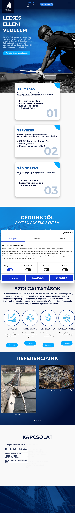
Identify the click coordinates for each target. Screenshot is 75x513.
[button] (4, 390)
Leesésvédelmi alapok (31, 183)
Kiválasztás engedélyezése (37, 278)
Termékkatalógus (28, 180)
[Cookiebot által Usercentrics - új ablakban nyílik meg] (64, 233)
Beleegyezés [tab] (13, 239)
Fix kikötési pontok (29, 101)
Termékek (26, 89)
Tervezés (25, 130)
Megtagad (13, 278)
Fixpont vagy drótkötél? (32, 146)
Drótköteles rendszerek (32, 103)
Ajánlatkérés (47, 4)
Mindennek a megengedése (61, 278)
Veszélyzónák (26, 143)
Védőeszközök (27, 108)
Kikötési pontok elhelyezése (34, 141)
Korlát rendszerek (28, 106)
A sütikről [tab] (62, 239)
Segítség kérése (27, 185)
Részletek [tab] (37, 239)
